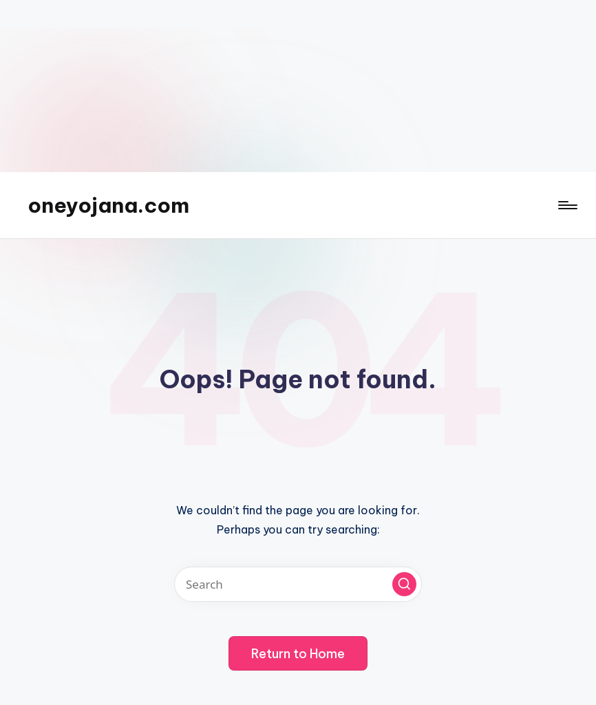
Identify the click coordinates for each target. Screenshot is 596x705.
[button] (404, 584)
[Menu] (566, 205)
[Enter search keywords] (298, 584)
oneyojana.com (108, 205)
